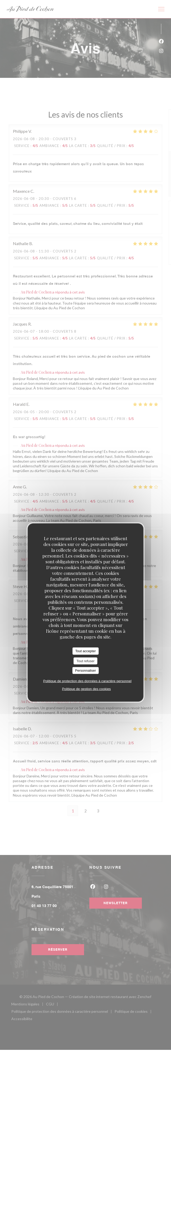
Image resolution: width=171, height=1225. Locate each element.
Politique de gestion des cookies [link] (86, 689)
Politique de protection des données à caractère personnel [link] (87, 681)
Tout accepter (85, 651)
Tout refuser (85, 661)
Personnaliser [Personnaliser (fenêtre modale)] (85, 670)
